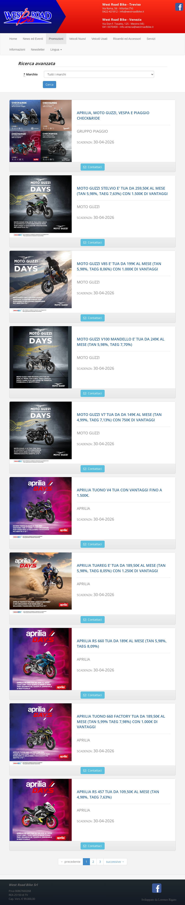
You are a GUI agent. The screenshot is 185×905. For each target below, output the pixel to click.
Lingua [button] (56, 49)
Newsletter (38, 49)
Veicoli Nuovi (77, 38)
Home (13, 38)
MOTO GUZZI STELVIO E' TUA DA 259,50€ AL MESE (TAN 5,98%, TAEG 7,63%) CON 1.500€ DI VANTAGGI (122, 191)
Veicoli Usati (99, 38)
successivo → (115, 862)
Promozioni (56, 38)
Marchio (31, 74)
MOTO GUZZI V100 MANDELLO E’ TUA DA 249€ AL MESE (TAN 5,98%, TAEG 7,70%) (120, 342)
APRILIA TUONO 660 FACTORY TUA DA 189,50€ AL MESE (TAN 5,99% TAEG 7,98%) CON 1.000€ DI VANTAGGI (121, 721)
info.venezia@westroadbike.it (137, 27)
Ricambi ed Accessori (127, 38)
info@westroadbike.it (132, 11)
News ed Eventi (33, 38)
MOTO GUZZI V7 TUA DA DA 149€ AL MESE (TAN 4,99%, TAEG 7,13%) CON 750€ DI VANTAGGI (119, 417)
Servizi (151, 38)
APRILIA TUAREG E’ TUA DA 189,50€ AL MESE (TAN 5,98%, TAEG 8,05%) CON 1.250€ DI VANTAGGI (121, 568)
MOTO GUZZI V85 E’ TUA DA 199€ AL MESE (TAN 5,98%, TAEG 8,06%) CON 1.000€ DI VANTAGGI (119, 266)
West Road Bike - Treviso (121, 4)
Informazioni (17, 49)
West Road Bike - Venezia (121, 19)
